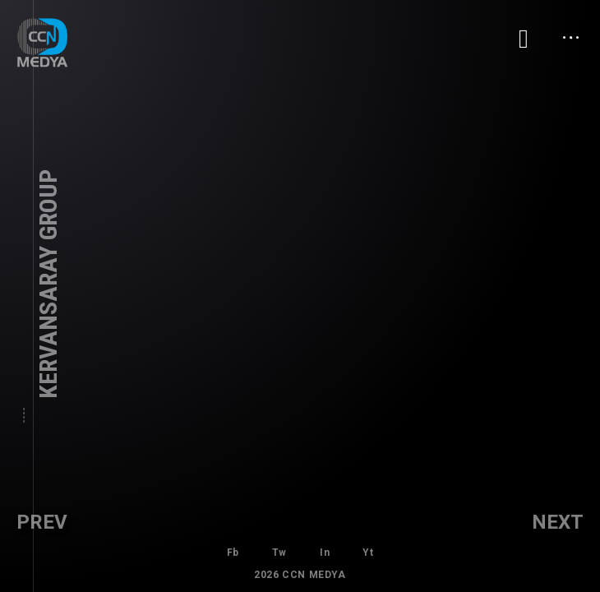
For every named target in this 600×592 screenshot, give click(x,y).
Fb (233, 552)
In (325, 552)
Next (558, 522)
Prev (41, 522)
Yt (367, 552)
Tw (279, 552)
